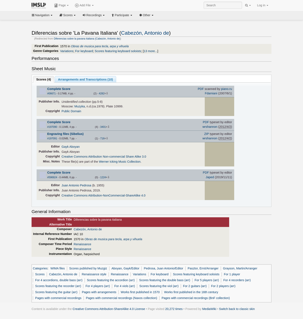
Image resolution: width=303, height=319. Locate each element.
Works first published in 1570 (140, 292)
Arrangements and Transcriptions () (85, 79)
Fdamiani (211, 93)
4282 (102, 93)
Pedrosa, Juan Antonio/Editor (163, 268)
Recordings (94, 15)
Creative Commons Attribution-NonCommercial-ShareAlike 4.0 (104, 195)
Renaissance (82, 244)
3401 (103, 126)
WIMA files (57, 268)
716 (102, 138)
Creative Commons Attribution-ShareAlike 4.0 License (109, 309)
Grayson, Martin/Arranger (240, 268)
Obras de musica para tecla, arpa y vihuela (100, 46)
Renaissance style (94, 274)
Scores (68, 15)
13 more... (150, 51)
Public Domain (71, 111)
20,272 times (174, 309)
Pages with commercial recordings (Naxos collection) (121, 298)
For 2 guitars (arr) (195, 286)
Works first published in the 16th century (191, 292)
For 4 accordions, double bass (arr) (58, 280)
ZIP (206, 134)
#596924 (52, 177)
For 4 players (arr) (98, 286)
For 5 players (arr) (207, 280)
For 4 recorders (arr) (237, 280)
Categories (40, 268)
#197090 (52, 126)
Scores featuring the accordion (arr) (111, 280)
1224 (103, 177)
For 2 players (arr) (223, 286)
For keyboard (84, 51)
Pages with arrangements (99, 292)
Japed (210, 177)
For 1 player (232, 274)
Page (61, 5)
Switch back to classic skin (237, 309)
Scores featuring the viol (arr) (158, 286)
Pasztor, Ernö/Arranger (203, 268)
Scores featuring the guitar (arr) (56, 292)
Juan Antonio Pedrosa (76, 185)
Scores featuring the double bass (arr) (164, 280)
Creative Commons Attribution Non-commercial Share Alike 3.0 (104, 156)
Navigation (42, 15)
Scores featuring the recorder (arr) (58, 286)
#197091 (52, 138)
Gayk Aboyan (71, 146)
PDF (201, 89)
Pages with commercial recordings (58, 298)
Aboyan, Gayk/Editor (125, 268)
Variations (66, 51)
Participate (122, 15)
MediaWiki (209, 309)
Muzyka (79, 106)
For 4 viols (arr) (124, 286)
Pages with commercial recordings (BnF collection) (196, 298)
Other (146, 15)
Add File (84, 5)
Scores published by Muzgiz (88, 268)
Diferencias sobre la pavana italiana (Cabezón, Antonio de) (87, 38)
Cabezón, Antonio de (145, 33)
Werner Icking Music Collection (120, 161)
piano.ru (226, 89)
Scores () (43, 79)
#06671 (51, 93)
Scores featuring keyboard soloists (118, 51)
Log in (262, 5)
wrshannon (209, 126)
